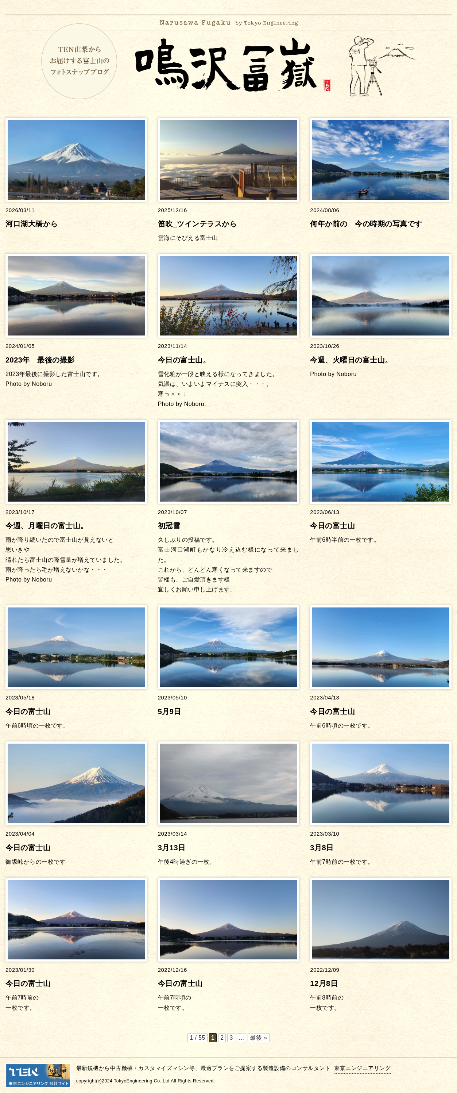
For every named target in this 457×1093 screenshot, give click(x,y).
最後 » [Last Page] (258, 1038)
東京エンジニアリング (362, 1068)
